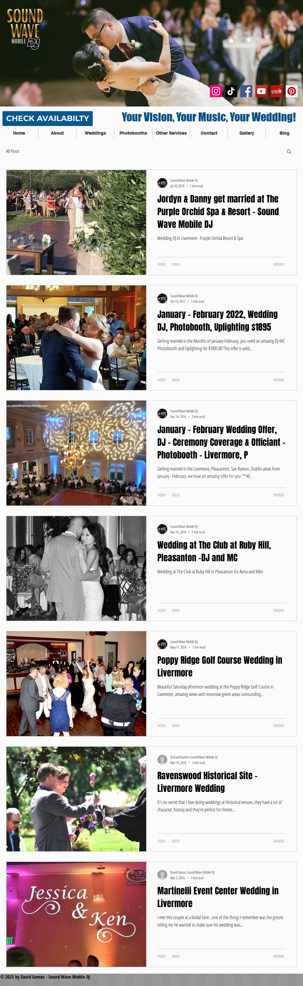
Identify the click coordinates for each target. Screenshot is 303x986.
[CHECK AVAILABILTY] (47, 118)
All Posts (12, 151)
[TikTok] (231, 91)
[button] (289, 152)
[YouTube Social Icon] (261, 91)
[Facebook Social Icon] (246, 91)
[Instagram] (216, 91)
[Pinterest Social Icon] (292, 91)
